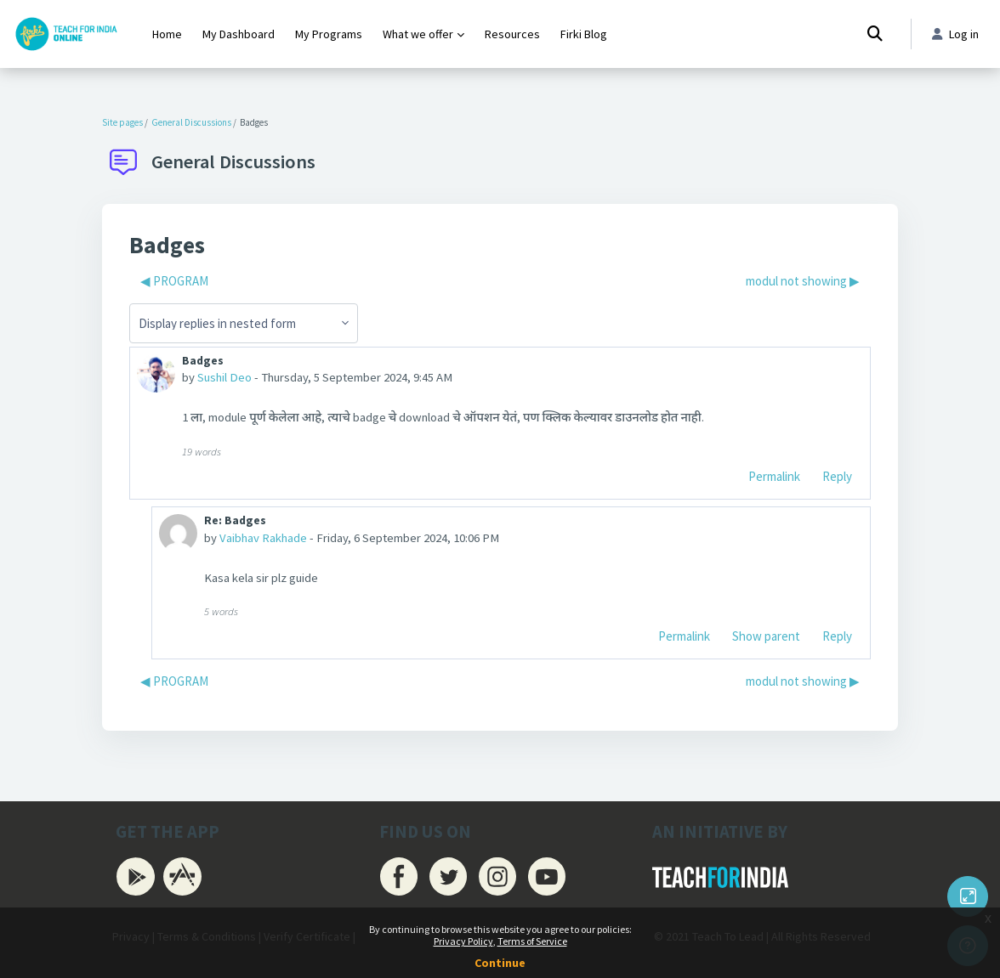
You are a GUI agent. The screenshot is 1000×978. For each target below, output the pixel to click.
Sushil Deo (225, 378)
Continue (500, 962)
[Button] (967, 896)
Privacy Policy (463, 941)
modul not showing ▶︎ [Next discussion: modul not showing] (803, 281)
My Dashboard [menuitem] (238, 34)
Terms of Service (532, 941)
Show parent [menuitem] (766, 638)
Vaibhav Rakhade (264, 539)
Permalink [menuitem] (774, 477)
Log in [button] (954, 34)
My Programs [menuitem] (328, 34)
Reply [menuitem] (837, 477)
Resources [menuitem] (512, 34)
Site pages (122, 122)
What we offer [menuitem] (418, 34)
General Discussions (191, 122)
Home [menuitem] (167, 34)
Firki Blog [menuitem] (583, 34)
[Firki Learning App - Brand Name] (66, 34)
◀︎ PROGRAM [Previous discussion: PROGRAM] (174, 281)
